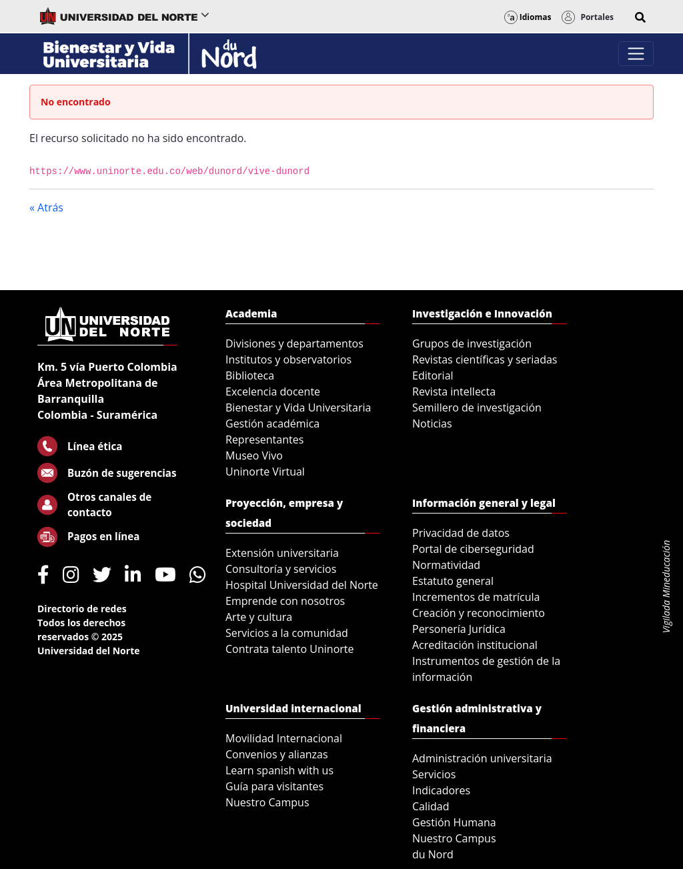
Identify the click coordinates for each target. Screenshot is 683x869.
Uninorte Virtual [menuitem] (265, 471)
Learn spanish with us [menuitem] (279, 770)
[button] (640, 17)
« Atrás (46, 207)
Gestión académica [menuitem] (272, 423)
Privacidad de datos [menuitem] (461, 533)
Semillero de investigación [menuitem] (477, 407)
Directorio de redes (82, 608)
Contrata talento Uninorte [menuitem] (289, 649)
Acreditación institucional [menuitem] (475, 645)
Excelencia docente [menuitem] (272, 391)
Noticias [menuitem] (432, 423)
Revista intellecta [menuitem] (454, 391)
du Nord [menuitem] (433, 854)
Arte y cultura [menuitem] (258, 617)
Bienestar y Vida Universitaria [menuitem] (298, 407)
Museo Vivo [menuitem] (254, 455)
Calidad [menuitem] (431, 806)
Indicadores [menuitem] (441, 790)
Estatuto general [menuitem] (453, 581)
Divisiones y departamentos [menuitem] (294, 343)
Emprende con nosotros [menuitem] (285, 601)
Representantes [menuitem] (264, 439)
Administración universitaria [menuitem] (482, 758)
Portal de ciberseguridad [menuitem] (473, 549)
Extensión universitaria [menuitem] (282, 553)
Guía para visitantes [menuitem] (274, 786)
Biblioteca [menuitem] (249, 375)
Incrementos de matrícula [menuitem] (476, 597)
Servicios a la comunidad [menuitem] (286, 633)
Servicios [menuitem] (434, 774)
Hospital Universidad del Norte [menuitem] (301, 585)
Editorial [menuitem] (433, 375)
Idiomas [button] (528, 17)
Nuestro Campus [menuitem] (267, 802)
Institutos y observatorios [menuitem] (288, 359)
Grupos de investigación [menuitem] (472, 343)
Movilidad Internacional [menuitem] (283, 738)
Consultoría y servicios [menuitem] (280, 569)
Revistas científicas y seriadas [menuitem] (484, 359)
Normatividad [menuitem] (446, 565)
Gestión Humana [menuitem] (454, 822)
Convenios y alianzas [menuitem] (276, 754)
